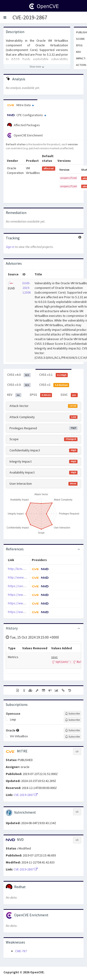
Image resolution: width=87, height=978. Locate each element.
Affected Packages (23, 125)
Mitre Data (20, 105)
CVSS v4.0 (19, 374)
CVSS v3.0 (19, 384)
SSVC (69, 395)
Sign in (10, 247)
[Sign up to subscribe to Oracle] (72, 730)
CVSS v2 (54, 384)
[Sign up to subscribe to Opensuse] (72, 713)
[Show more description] (36, 66)
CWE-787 (21, 951)
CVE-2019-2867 (30, 17)
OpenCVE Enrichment (25, 135)
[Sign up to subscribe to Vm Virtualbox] (72, 736)
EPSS (41, 395)
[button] (5, 17)
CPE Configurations (26, 115)
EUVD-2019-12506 (27, 287)
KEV (14, 395)
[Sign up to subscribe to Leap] (72, 719)
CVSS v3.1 (53, 374)
